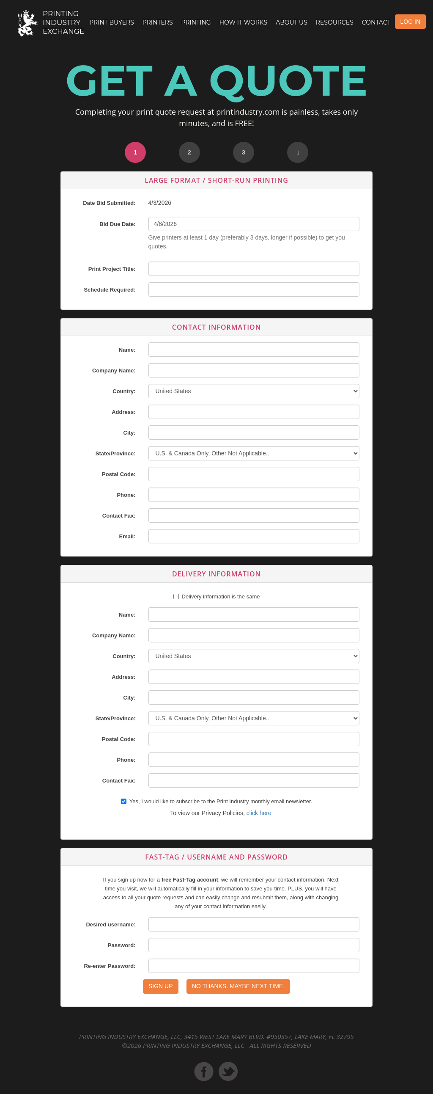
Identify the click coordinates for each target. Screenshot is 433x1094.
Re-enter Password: (109, 966)
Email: (127, 536)
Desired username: (110, 924)
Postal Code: (118, 474)
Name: (127, 350)
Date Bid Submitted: (109, 203)
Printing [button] (196, 22)
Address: (123, 412)
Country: (123, 391)
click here (259, 813)
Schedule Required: (109, 290)
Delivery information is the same (221, 596)
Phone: (126, 495)
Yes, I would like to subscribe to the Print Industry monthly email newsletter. (216, 801)
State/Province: (116, 453)
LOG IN (410, 21)
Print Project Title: (112, 269)
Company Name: (114, 370)
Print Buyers (111, 22)
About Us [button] (291, 22)
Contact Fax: (119, 516)
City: (129, 433)
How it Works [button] (243, 22)
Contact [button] (376, 22)
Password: (122, 945)
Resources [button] (335, 22)
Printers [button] (158, 22)
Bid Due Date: (117, 224)
